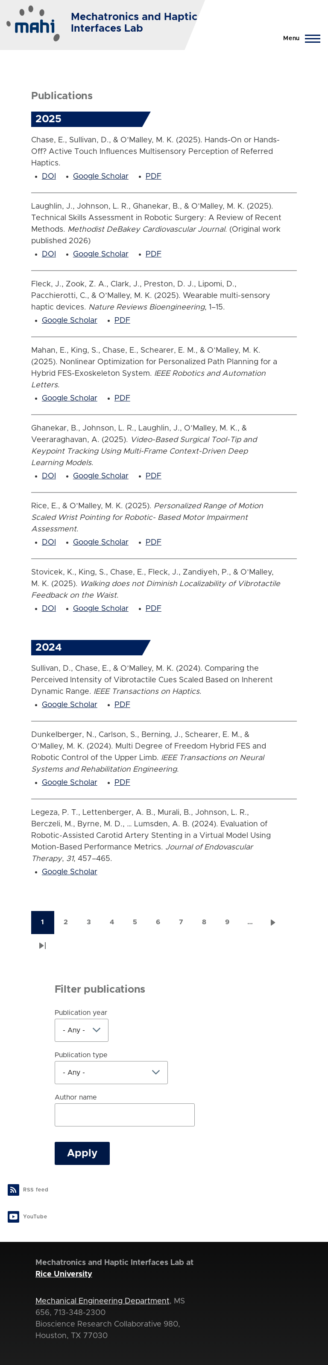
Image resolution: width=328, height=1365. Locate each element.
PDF (153, 176)
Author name (76, 1097)
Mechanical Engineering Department (102, 1301)
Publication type (81, 1055)
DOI (49, 176)
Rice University (63, 1274)
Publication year (81, 1012)
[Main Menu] (299, 38)
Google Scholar (101, 176)
